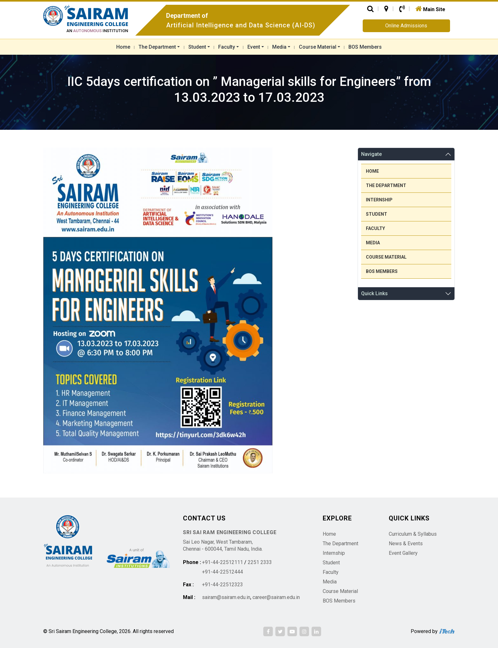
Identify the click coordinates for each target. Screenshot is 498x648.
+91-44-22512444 (222, 572)
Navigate (371, 154)
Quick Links (374, 293)
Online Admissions (406, 26)
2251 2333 (260, 562)
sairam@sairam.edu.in (226, 597)
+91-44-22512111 (222, 562)
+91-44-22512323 (222, 585)
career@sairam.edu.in (276, 597)
